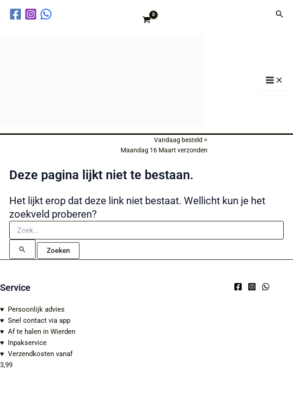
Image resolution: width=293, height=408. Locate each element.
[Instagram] (252, 286)
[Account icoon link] (262, 14)
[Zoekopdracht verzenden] (22, 249)
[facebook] (16, 14)
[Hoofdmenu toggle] (274, 81)
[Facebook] (238, 286)
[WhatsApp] (266, 286)
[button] (279, 14)
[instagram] (32, 14)
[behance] (47, 14)
